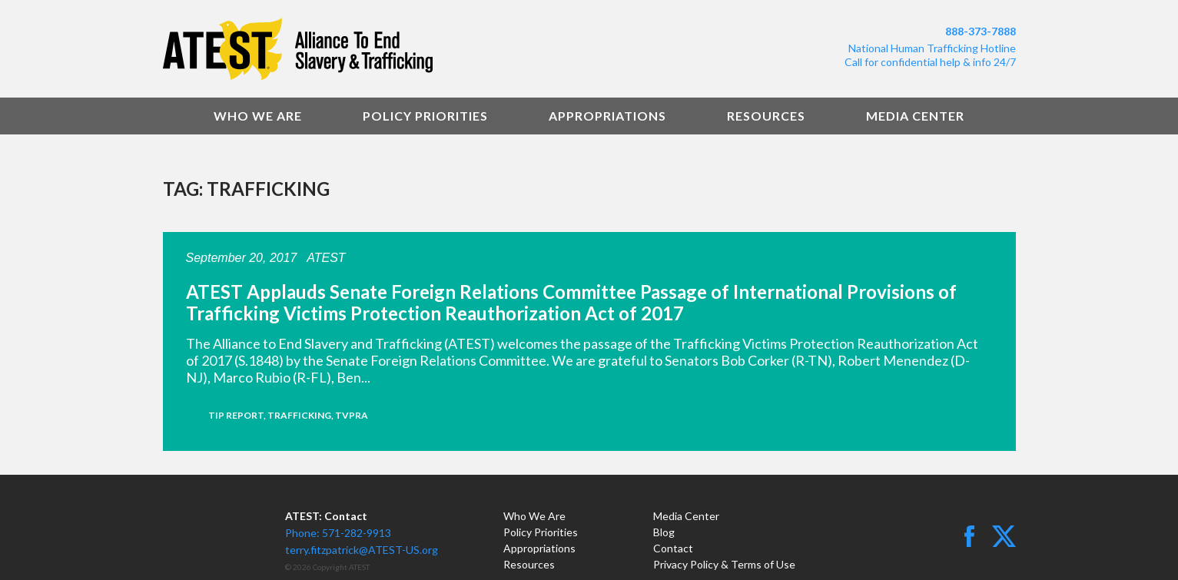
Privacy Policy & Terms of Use (724, 564)
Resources (766, 115)
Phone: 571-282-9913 (338, 532)
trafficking (299, 415)
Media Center (915, 115)
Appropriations (607, 115)
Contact (673, 548)
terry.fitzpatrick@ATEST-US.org (361, 549)
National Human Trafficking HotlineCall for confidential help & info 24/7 (930, 54)
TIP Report (236, 415)
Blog (664, 532)
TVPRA (351, 415)
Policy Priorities (425, 115)
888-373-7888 (980, 31)
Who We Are (258, 115)
